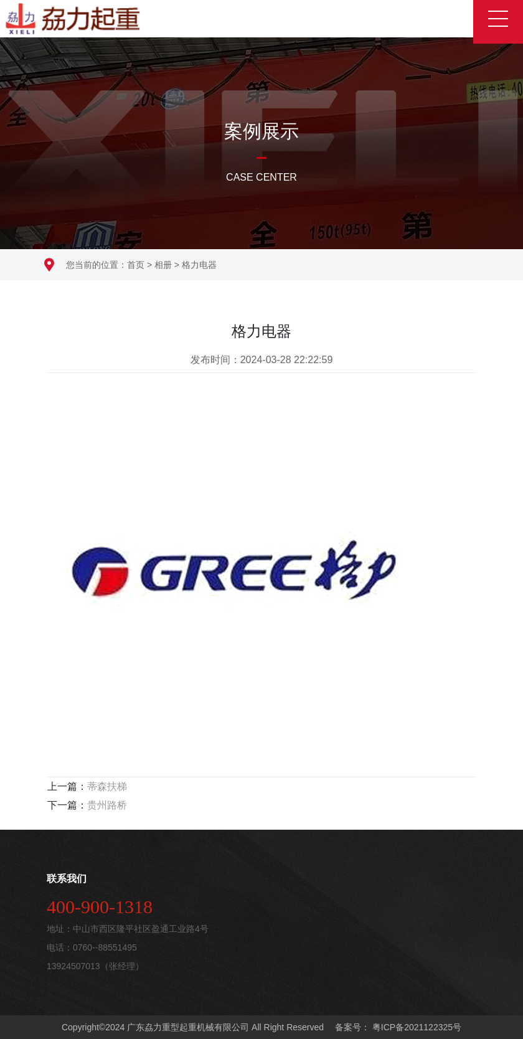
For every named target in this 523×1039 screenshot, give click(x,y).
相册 (163, 265)
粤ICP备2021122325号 (415, 1027)
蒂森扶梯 (107, 786)
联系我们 (67, 878)
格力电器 (199, 265)
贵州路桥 (107, 805)
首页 (135, 265)
